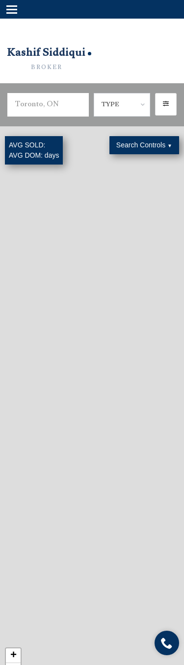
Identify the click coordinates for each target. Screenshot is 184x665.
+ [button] (13, 655)
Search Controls (144, 145)
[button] (166, 104)
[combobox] (122, 105)
